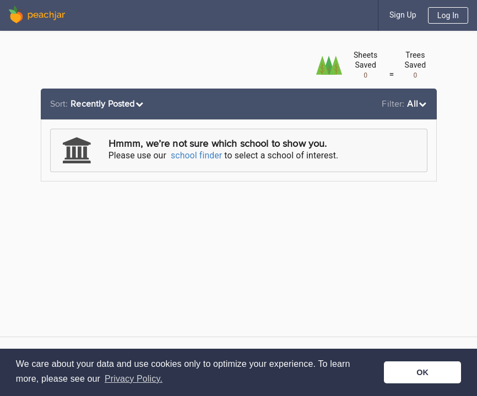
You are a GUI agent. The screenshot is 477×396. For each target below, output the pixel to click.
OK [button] (422, 372)
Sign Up (402, 14)
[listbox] (98, 103)
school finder (196, 155)
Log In (448, 15)
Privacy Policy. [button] (133, 378)
